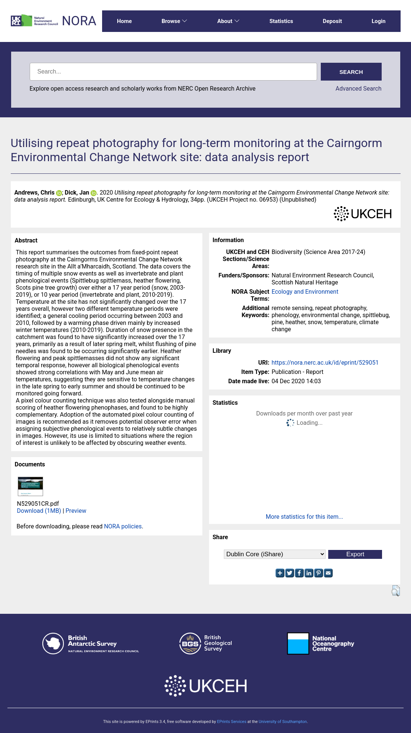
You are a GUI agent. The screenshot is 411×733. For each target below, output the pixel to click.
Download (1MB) (39, 510)
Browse (174, 21)
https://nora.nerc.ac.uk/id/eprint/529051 (325, 362)
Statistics (281, 21)
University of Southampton (283, 721)
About (228, 21)
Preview (76, 510)
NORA (79, 21)
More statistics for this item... (304, 516)
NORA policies (123, 526)
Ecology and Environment (305, 291)
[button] (395, 590)
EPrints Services (231, 721)
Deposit (332, 21)
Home (124, 21)
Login (379, 21)
